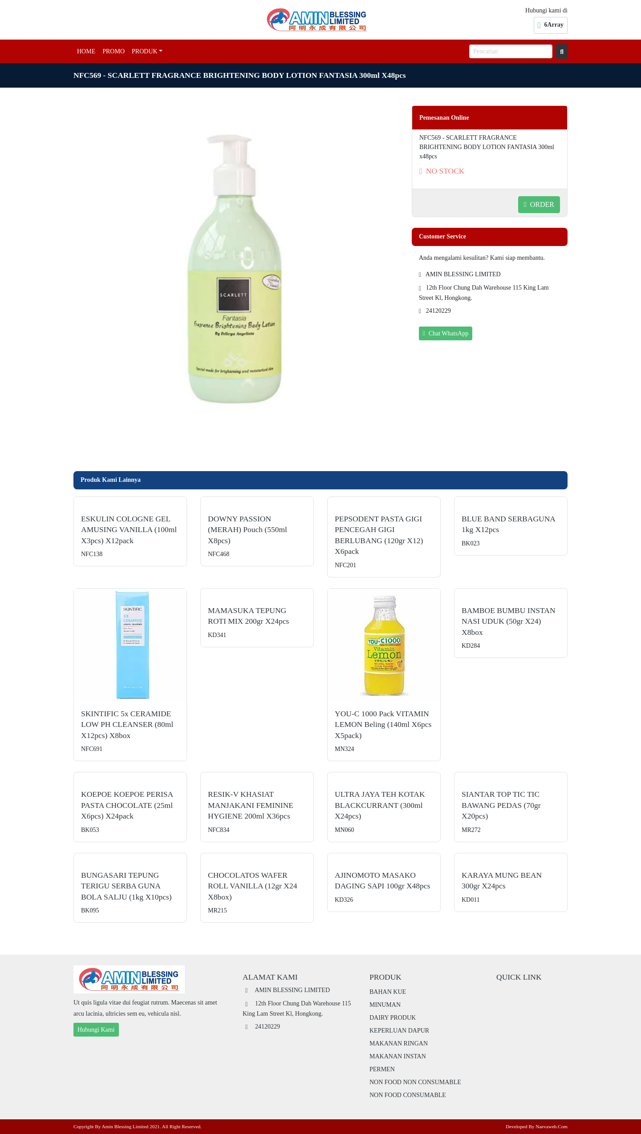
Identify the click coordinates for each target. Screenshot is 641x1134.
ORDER (539, 204)
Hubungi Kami (96, 1029)
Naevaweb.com (552, 1126)
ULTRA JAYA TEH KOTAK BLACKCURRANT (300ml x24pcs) (380, 805)
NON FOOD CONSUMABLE (407, 1095)
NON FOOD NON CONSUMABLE (415, 1082)
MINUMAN (385, 1004)
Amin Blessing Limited (124, 1126)
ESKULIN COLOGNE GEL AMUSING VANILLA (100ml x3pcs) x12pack (129, 529)
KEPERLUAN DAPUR (399, 1030)
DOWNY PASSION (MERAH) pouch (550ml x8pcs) (247, 529)
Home (86, 51)
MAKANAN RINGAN (398, 1043)
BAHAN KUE (387, 992)
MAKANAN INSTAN (397, 1056)
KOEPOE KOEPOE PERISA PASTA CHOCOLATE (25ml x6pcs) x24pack (127, 805)
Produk (145, 51)
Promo (113, 51)
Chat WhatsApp (445, 333)
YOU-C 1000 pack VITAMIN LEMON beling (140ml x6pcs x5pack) (383, 724)
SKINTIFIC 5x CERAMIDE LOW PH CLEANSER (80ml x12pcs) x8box (127, 724)
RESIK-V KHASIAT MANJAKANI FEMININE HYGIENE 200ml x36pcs (250, 805)
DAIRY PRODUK (392, 1017)
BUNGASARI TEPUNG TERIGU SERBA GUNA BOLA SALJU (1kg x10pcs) (126, 886)
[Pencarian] (510, 51)
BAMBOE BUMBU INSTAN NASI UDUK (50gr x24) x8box (509, 621)
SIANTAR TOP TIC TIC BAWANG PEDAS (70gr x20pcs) (501, 805)
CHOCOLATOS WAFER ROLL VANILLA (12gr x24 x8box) (252, 886)
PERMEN (382, 1069)
